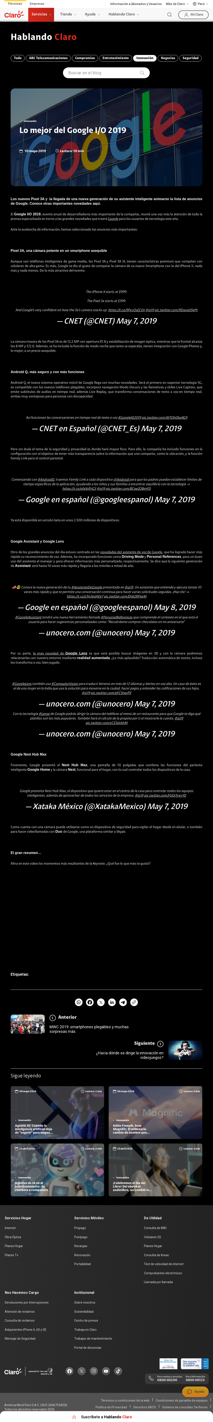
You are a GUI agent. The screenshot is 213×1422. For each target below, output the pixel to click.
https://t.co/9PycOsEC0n (126, 310)
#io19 (149, 310)
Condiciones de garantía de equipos (182, 1400)
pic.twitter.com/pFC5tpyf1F (111, 693)
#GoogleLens (21, 684)
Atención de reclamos (20, 1311)
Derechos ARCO (144, 1407)
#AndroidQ (46, 480)
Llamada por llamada (158, 1282)
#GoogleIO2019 (129, 418)
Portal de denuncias (87, 1347)
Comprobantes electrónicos (163, 1273)
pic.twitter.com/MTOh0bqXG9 (164, 418)
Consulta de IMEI (155, 1228)
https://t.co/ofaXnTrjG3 (79, 489)
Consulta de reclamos (20, 1320)
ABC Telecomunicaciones (48, 58)
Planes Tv (11, 1255)
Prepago (80, 1228)
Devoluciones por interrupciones (27, 1302)
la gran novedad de (60, 653)
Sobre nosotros (84, 1302)
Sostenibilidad (84, 1311)
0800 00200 (167, 1380)
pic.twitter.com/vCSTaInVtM (106, 723)
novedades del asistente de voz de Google (131, 552)
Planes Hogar (14, 1246)
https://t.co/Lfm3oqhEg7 (85, 596)
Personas (15, 3)
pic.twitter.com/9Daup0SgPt (176, 310)
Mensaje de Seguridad (20, 1338)
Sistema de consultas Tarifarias (185, 1407)
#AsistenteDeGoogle (86, 587)
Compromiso (85, 58)
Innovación (144, 58)
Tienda (66, 15)
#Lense (44, 714)
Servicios (39, 15)
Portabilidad (82, 1264)
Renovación (82, 1255)
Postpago (81, 1237)
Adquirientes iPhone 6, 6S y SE (25, 1329)
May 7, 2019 (136, 322)
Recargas (80, 1246)
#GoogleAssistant (28, 617)
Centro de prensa (86, 1320)
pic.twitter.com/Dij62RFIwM (125, 596)
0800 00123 (195, 1380)
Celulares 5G (152, 1237)
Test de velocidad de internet (163, 1264)
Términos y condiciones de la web (125, 1400)
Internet (10, 1228)
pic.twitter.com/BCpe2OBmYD (128, 489)
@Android (121, 480)
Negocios (168, 58)
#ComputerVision (64, 684)
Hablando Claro (122, 15)
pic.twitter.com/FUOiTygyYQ (165, 795)
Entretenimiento (115, 58)
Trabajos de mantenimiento (93, 1338)
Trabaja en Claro (85, 1329)
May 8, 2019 (174, 608)
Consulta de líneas (156, 1255)
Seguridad (190, 58)
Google (113, 219)
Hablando (44, 37)
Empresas (37, 3)
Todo (17, 58)
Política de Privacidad (111, 1407)
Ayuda (90, 15)
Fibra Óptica (13, 1237)
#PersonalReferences (116, 617)
